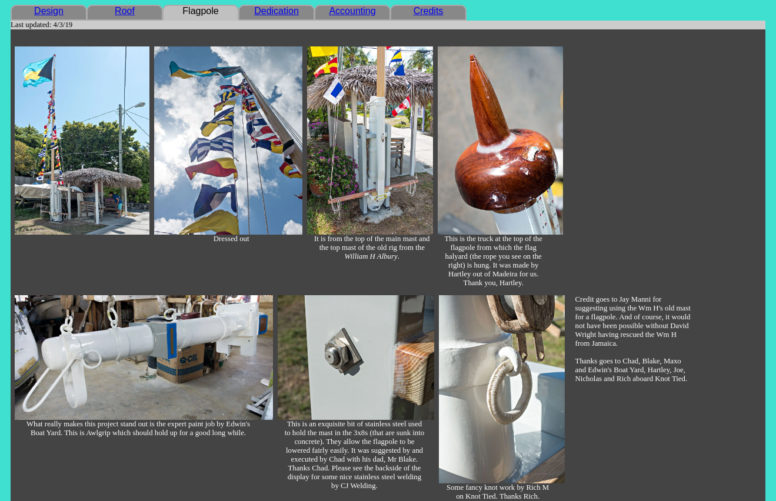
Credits (429, 11)
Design (49, 11)
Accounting (352, 11)
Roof (125, 11)
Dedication (276, 11)
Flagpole (200, 11)
